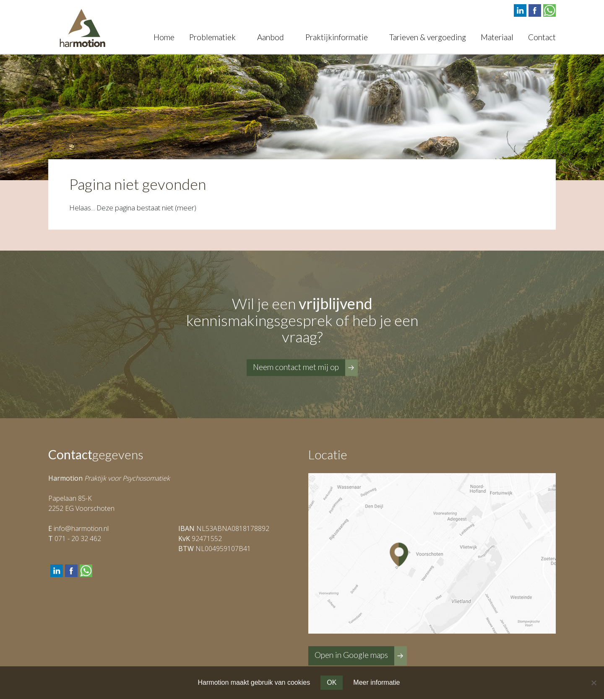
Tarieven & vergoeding (427, 37)
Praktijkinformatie (336, 37)
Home (164, 37)
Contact (542, 37)
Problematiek (212, 37)
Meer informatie (376, 682)
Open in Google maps (351, 655)
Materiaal (497, 37)
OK (331, 682)
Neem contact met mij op (296, 367)
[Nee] (593, 682)
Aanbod (270, 37)
